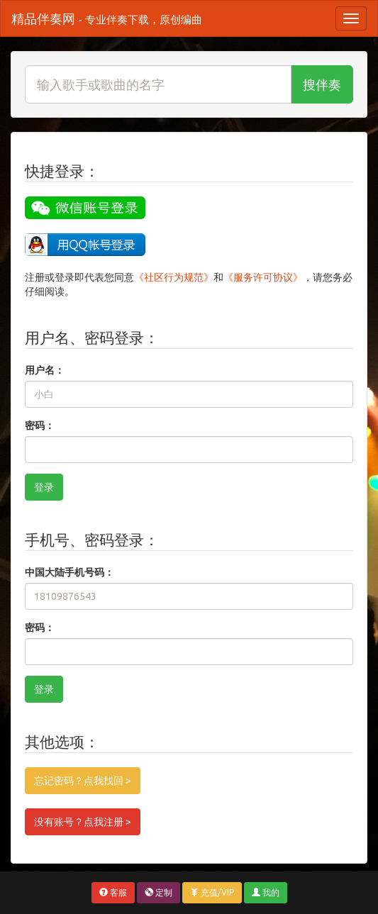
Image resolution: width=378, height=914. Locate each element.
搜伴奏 (322, 84)
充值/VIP (212, 892)
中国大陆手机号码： (69, 572)
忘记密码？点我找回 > (82, 780)
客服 (113, 892)
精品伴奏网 (106, 18)
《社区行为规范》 (173, 277)
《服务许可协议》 (263, 277)
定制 (158, 892)
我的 (265, 892)
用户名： (45, 370)
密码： (40, 425)
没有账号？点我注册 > (82, 821)
